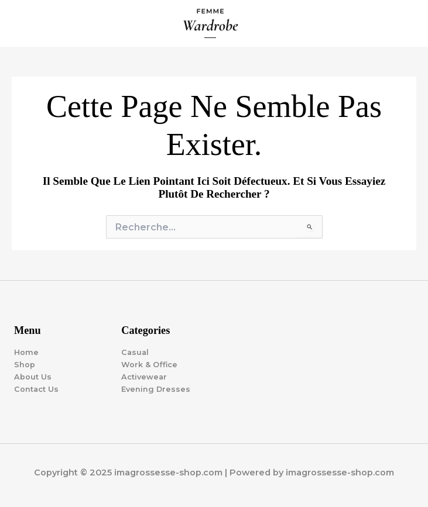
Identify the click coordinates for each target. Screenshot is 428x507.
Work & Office (149, 364)
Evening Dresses (155, 389)
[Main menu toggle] (405, 23)
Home (26, 352)
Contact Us (36, 389)
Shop (24, 364)
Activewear (144, 377)
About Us (33, 377)
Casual (135, 352)
